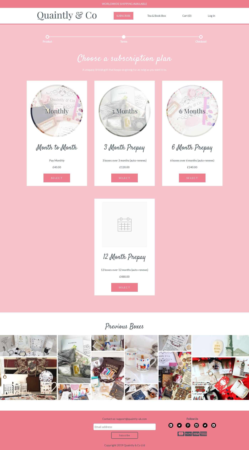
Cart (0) (186, 15)
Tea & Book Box (156, 15)
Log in (211, 15)
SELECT (57, 177)
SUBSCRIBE (123, 15)
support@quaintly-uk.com (131, 418)
